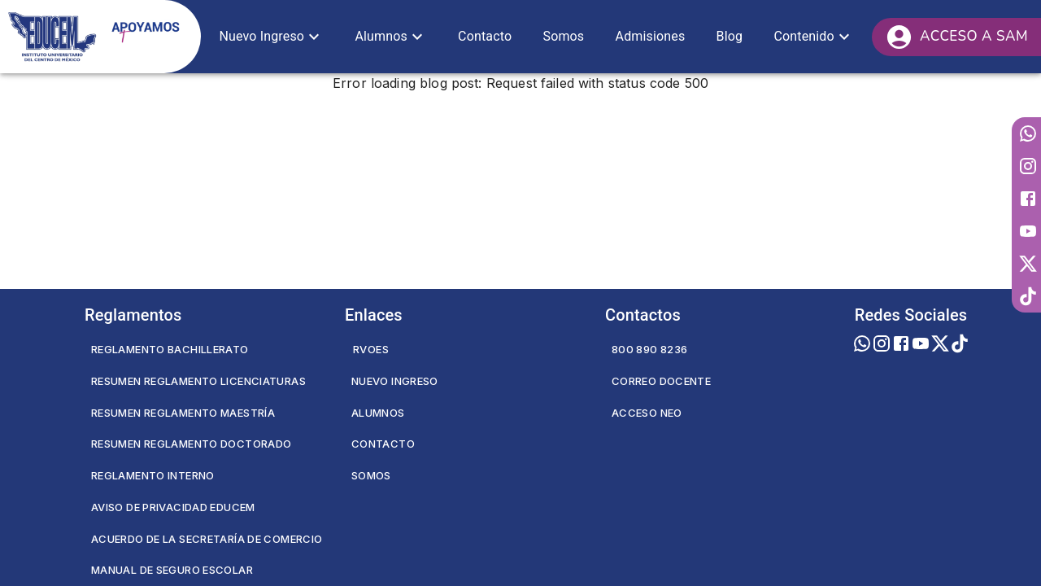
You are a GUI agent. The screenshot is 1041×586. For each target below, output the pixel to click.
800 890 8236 (649, 349)
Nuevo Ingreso (394, 380)
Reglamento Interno (153, 475)
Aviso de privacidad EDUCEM (173, 507)
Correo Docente (661, 380)
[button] (271, 36)
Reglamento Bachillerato (170, 349)
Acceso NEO (647, 412)
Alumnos (378, 412)
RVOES (371, 349)
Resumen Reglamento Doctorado (191, 443)
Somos (371, 475)
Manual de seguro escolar (172, 569)
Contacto (383, 443)
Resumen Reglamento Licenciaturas (198, 380)
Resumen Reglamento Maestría (183, 412)
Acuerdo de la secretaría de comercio (206, 538)
